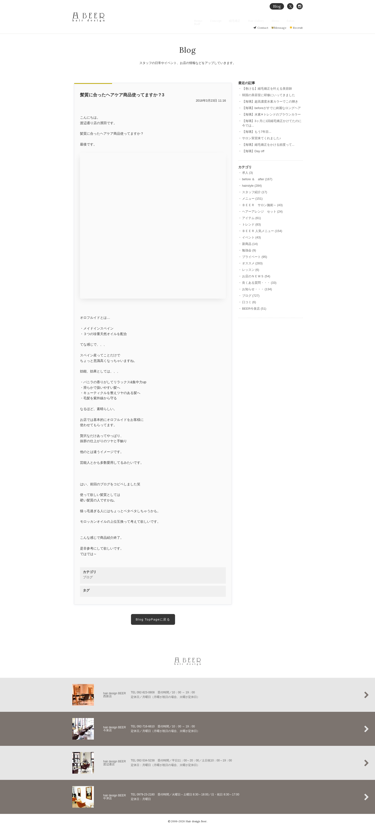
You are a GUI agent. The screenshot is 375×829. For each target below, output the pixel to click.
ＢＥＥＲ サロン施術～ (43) (262, 205)
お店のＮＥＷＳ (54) (256, 276)
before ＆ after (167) (257, 179)
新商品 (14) (250, 244)
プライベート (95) (254, 257)
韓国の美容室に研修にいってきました (268, 95)
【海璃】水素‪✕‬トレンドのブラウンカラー (271, 114)
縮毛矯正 (239, 21)
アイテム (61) (251, 218)
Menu (275, 21)
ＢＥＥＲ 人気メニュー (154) (262, 231)
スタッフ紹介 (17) (254, 192)
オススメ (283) (252, 263)
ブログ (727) (251, 295)
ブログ (88, 577)
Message (280, 27)
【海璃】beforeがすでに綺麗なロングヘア (271, 108)
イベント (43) (251, 237)
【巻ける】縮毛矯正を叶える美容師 (267, 88)
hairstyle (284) (252, 185)
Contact (262, 27)
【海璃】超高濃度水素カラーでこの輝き (270, 101)
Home (208, 21)
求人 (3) (247, 172)
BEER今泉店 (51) (254, 308)
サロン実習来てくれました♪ (261, 138)
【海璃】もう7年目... (256, 131)
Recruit (298, 27)
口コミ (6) (249, 302)
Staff (299, 21)
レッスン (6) (250, 270)
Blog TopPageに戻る (153, 619)
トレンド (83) (251, 224)
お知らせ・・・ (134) (257, 289)
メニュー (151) (252, 198)
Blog (277, 6)
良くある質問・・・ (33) (259, 282)
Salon (287, 21)
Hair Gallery (258, 21)
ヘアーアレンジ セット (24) (262, 211)
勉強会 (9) (249, 250)
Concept (223, 21)
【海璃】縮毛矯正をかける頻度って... (268, 144)
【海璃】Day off (253, 151)
